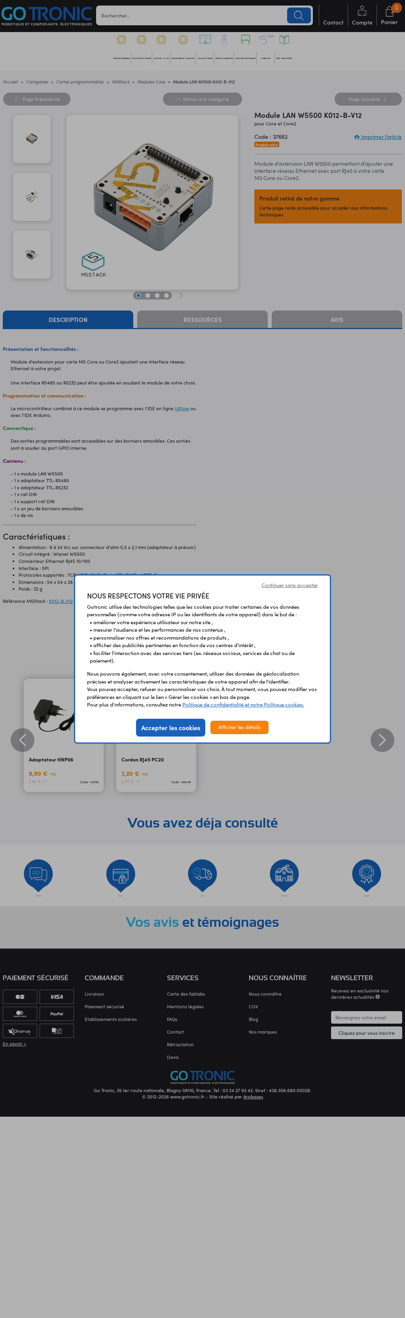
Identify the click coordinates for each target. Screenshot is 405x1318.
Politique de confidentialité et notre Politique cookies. (243, 704)
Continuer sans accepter (289, 585)
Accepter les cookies (170, 727)
